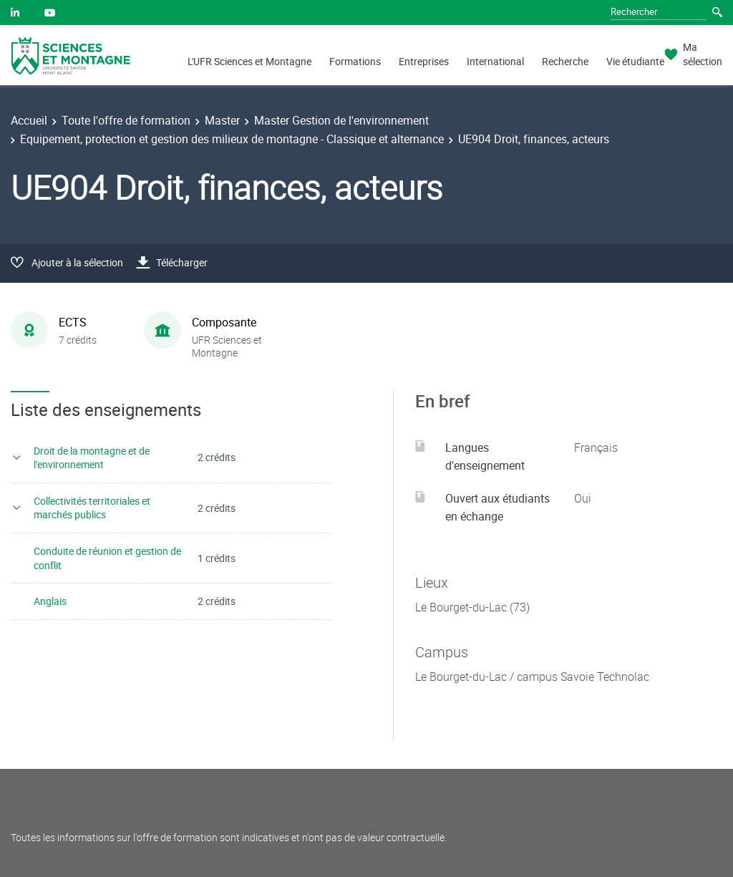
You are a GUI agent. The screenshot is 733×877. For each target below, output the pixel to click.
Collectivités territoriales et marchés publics (92, 508)
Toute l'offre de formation (126, 120)
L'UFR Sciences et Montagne (249, 61)
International (495, 61)
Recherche (565, 61)
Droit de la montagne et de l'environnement (92, 458)
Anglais (50, 601)
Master (222, 120)
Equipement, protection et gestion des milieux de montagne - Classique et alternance (232, 139)
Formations (355, 61)
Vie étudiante (635, 61)
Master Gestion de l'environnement (341, 120)
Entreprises (424, 61)
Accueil (29, 120)
